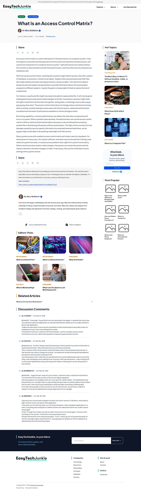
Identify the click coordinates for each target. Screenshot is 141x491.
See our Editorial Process (36, 224)
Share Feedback (73, 224)
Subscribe (117, 168)
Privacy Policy (20, 488)
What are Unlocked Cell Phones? (122, 237)
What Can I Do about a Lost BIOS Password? (54, 288)
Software (109, 140)
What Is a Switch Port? (25, 260)
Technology (110, 73)
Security (20, 284)
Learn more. (99, 2)
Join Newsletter (130, 7)
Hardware (73, 257)
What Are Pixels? (76, 260)
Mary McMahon (31, 30)
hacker (19, 131)
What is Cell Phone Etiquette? (108, 237)
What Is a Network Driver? (53, 260)
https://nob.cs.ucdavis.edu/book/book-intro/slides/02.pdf (38, 184)
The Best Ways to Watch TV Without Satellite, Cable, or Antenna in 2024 (116, 79)
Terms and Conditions (31, 488)
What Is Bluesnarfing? (25, 287)
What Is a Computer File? (115, 143)
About (102, 462)
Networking (21, 257)
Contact (103, 465)
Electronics (77, 465)
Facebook (103, 474)
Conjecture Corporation (36, 485)
